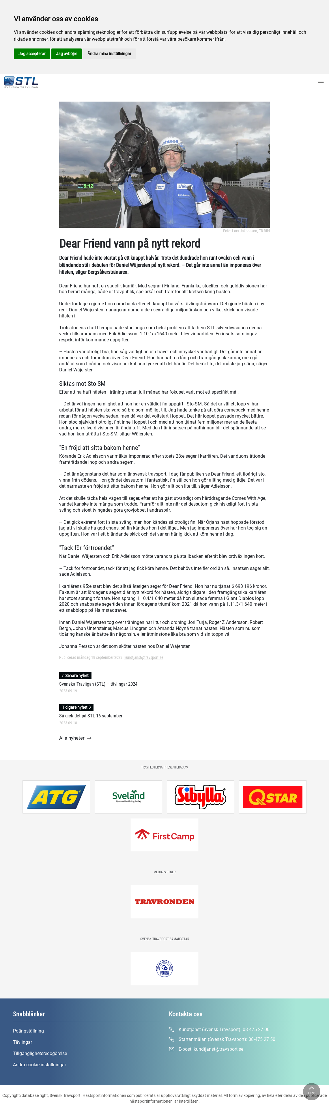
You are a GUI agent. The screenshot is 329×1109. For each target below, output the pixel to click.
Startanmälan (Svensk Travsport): (222, 1039)
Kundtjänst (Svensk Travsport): (219, 1029)
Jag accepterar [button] (32, 53)
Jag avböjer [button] (66, 53)
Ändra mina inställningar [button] (109, 53)
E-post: (206, 1049)
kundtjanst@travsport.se (143, 657)
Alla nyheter (75, 738)
